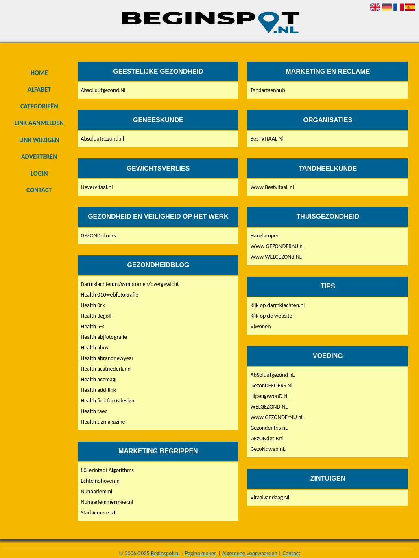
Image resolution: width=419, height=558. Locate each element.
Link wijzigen (39, 140)
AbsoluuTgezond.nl (102, 138)
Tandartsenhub (267, 90)
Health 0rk (93, 305)
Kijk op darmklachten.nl (277, 305)
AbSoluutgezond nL (272, 374)
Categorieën (39, 106)
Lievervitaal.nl (97, 187)
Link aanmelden (39, 123)
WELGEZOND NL (269, 406)
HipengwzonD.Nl (269, 396)
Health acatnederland (106, 368)
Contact (39, 190)
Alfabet (39, 89)
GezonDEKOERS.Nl (271, 385)
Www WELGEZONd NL (275, 256)
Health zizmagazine (103, 421)
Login (39, 173)
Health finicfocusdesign (107, 400)
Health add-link (98, 390)
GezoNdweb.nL (267, 449)
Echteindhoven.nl (101, 480)
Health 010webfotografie (109, 294)
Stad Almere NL (98, 512)
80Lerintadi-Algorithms (107, 470)
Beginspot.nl (165, 553)
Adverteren (39, 156)
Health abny (94, 347)
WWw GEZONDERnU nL (277, 246)
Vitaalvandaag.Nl (269, 497)
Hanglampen (264, 235)
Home (39, 73)
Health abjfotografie (104, 337)
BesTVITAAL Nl (267, 138)
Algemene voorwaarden (249, 553)
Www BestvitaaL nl (272, 187)
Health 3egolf (96, 315)
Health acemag (98, 379)
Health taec (94, 411)
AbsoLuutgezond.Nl (103, 90)
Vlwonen (260, 326)
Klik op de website (271, 315)
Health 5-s (92, 326)
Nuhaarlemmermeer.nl (107, 502)
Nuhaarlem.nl (96, 491)
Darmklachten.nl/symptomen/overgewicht (130, 284)
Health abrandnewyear (107, 358)
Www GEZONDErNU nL (276, 417)
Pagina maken (201, 553)
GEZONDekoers (98, 235)
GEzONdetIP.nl (267, 438)
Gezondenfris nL (268, 427)
